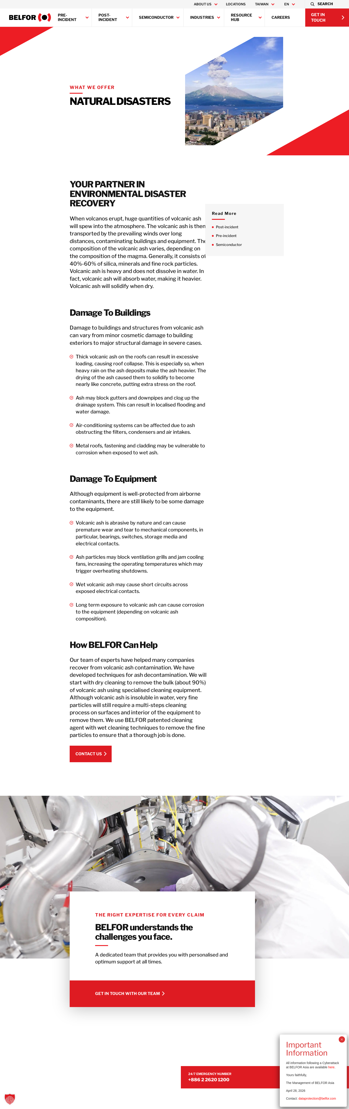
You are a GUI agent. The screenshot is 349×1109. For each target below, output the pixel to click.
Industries (202, 17)
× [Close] (342, 1039)
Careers (281, 17)
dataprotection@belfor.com (317, 1098)
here (331, 1067)
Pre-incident (67, 17)
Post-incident (107, 17)
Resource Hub (241, 17)
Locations (236, 4)
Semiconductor (156, 17)
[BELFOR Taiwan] (30, 17)
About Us (202, 4)
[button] (321, 4)
